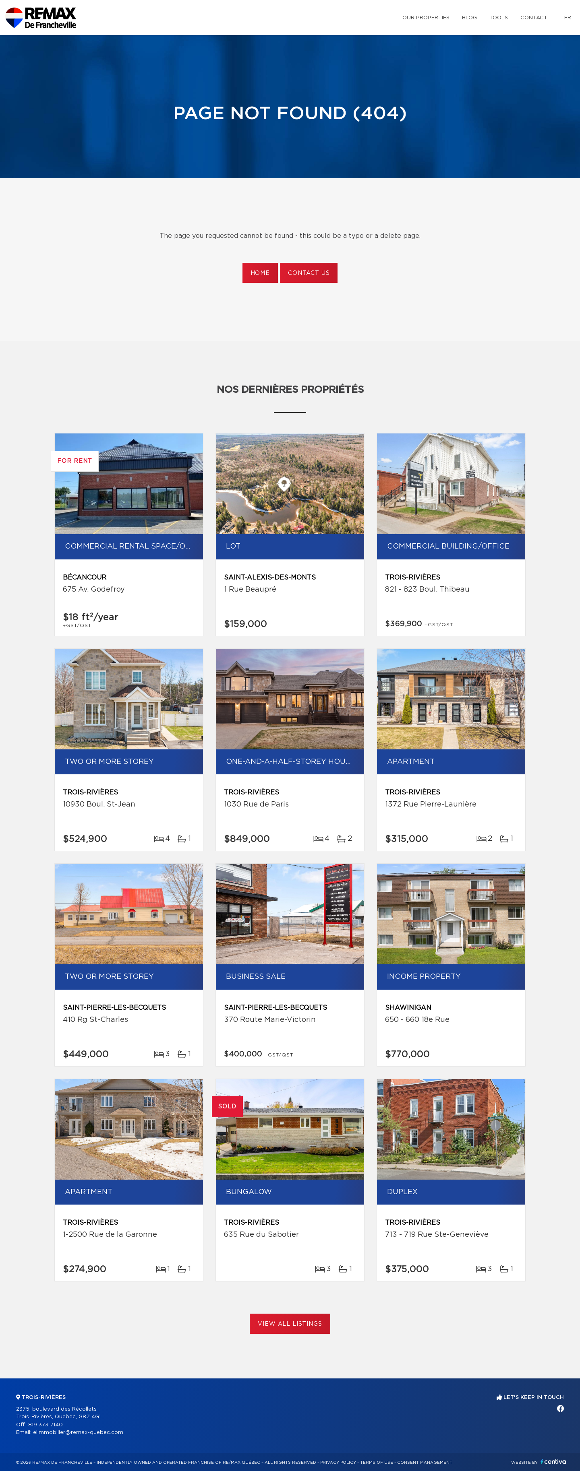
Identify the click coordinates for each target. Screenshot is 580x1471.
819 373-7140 (45, 1425)
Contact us (308, 273)
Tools (498, 18)
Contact (533, 18)
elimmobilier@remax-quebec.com (78, 1432)
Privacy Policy (338, 1463)
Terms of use (376, 1463)
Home (260, 273)
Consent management (424, 1463)
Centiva (553, 1461)
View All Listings (290, 1324)
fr (567, 18)
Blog (469, 18)
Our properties (426, 18)
